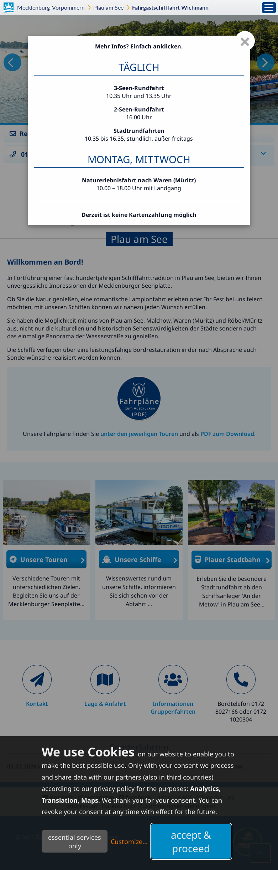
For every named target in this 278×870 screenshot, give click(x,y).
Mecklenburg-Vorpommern (51, 7)
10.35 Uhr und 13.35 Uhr (139, 96)
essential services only (74, 841)
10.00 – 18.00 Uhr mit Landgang (138, 188)
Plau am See (108, 7)
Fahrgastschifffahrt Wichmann (170, 7)
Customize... (129, 841)
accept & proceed (191, 841)
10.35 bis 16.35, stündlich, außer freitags (139, 134)
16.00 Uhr (139, 117)
